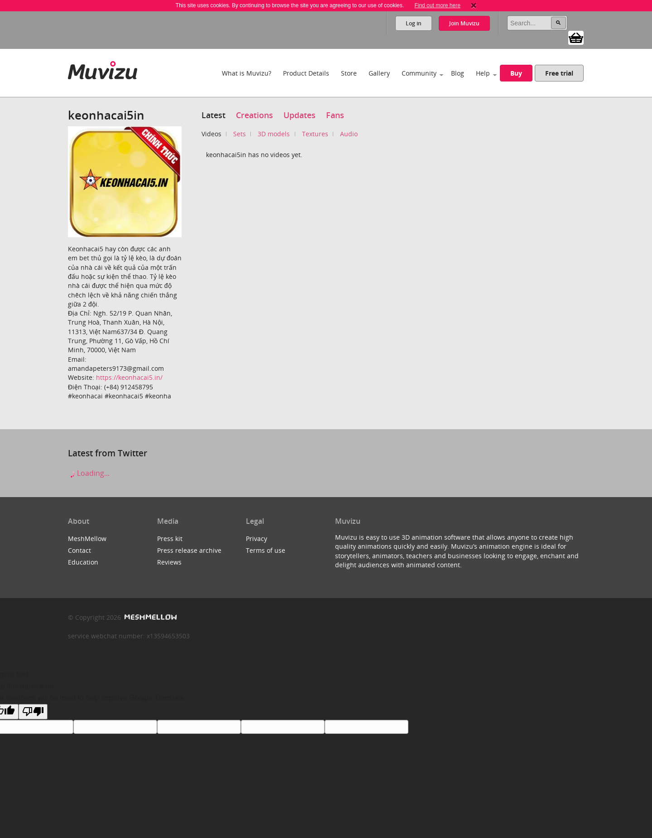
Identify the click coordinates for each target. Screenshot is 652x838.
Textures (315, 133)
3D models (274, 133)
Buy (516, 73)
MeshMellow (87, 538)
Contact (79, 550)
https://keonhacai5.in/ (129, 377)
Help (483, 73)
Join (464, 23)
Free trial (559, 73)
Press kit (169, 538)
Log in (414, 23)
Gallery (379, 73)
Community (419, 73)
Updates (299, 115)
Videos (211, 133)
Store (349, 73)
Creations (254, 115)
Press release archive (189, 550)
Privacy (256, 538)
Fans (335, 115)
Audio (349, 133)
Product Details (306, 73)
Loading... (89, 473)
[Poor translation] (33, 711)
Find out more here (437, 5)
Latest (213, 115)
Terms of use (265, 550)
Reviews (169, 562)
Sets (239, 133)
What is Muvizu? (246, 73)
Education (83, 562)
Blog (457, 73)
